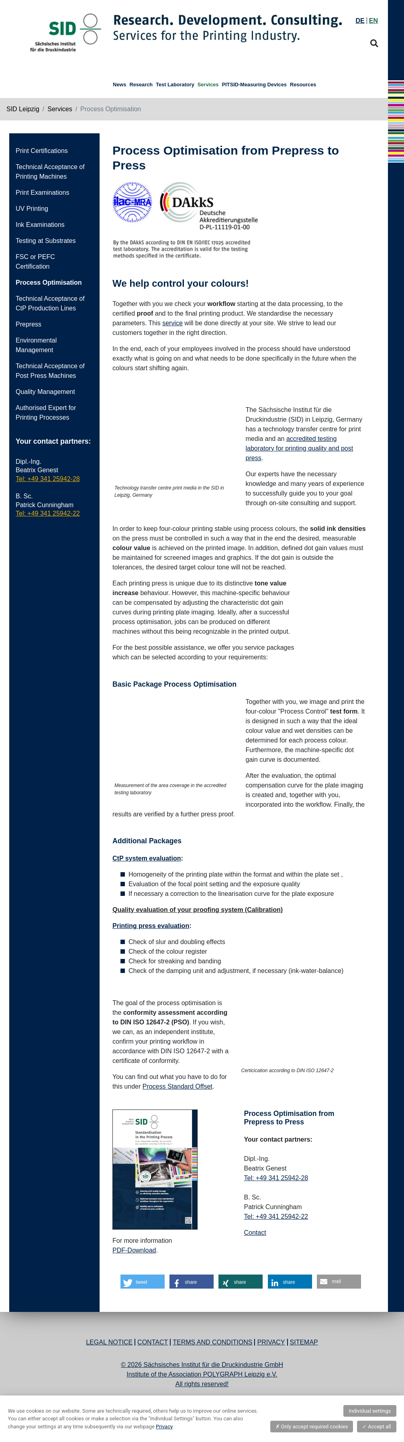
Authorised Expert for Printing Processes (46, 412)
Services (59, 109)
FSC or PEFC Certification (35, 261)
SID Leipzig (22, 109)
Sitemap (304, 1342)
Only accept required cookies (311, 1427)
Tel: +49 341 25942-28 (48, 478)
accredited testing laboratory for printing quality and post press (299, 448)
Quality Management (45, 391)
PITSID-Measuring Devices (254, 85)
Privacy (271, 1342)
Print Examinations (42, 192)
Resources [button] (303, 85)
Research (141, 85)
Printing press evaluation (150, 925)
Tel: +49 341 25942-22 (48, 513)
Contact (255, 1232)
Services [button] (208, 85)
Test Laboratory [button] (175, 85)
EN (373, 20)
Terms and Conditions (212, 1342)
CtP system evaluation (146, 858)
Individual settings (370, 1411)
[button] (142, 1282)
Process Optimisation (49, 282)
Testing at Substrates (45, 240)
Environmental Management (36, 345)
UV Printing (32, 208)
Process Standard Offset (177, 1086)
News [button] (119, 85)
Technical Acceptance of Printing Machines (50, 171)
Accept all (376, 1427)
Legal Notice (109, 1342)
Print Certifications (42, 150)
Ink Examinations (40, 224)
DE (360, 20)
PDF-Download (134, 1250)
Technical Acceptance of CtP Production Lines (50, 303)
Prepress (28, 324)
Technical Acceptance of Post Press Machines (50, 371)
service (172, 323)
